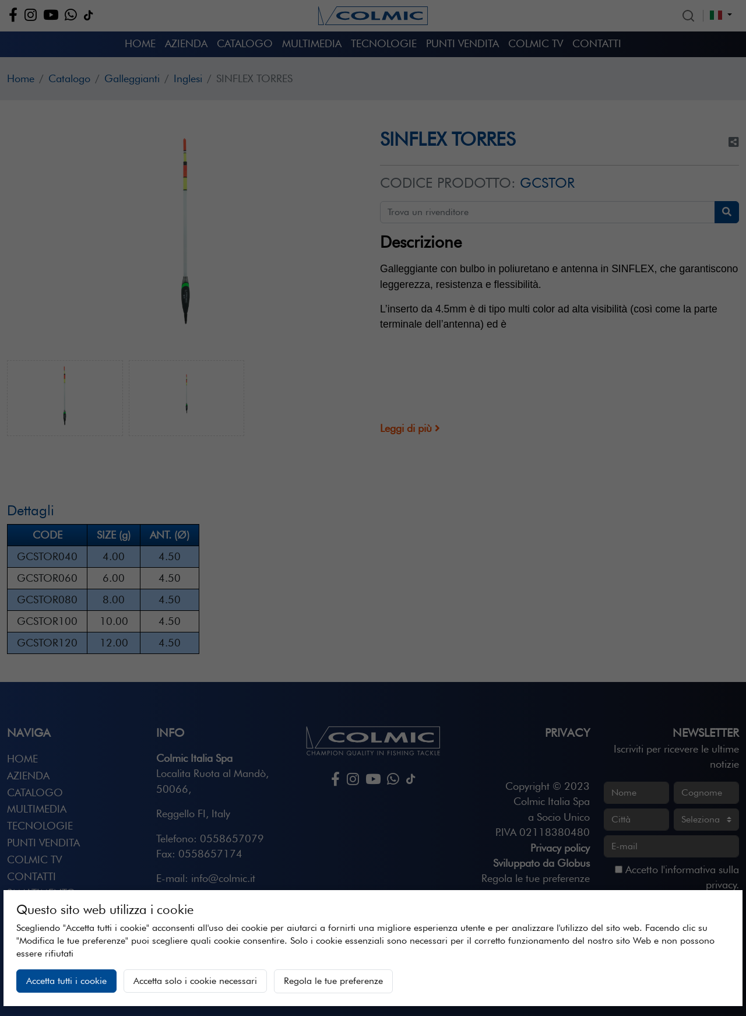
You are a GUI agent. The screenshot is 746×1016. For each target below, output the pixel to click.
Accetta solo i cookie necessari (195, 980)
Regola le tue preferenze (333, 980)
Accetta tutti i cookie (66, 980)
